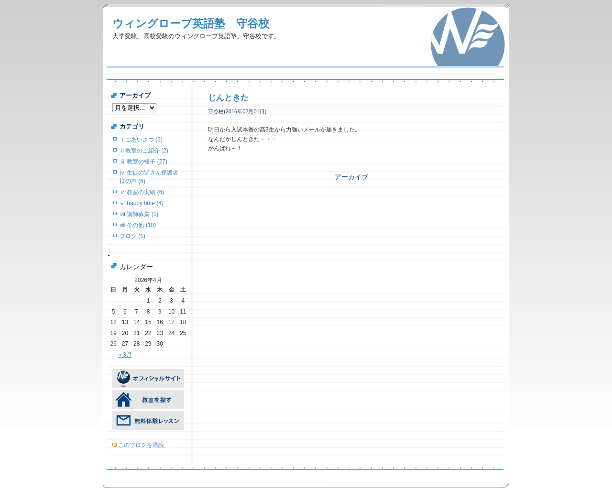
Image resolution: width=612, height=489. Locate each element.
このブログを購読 (141, 445)
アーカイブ (351, 177)
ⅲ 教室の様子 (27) (143, 161)
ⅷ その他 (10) (138, 225)
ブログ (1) (132, 236)
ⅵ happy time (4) (142, 203)
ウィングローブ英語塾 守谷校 (190, 23)
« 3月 (125, 354)
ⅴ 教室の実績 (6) (142, 192)
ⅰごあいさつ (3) (141, 139)
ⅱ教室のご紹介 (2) (144, 150)
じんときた (228, 97)
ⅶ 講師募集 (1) (139, 214)
